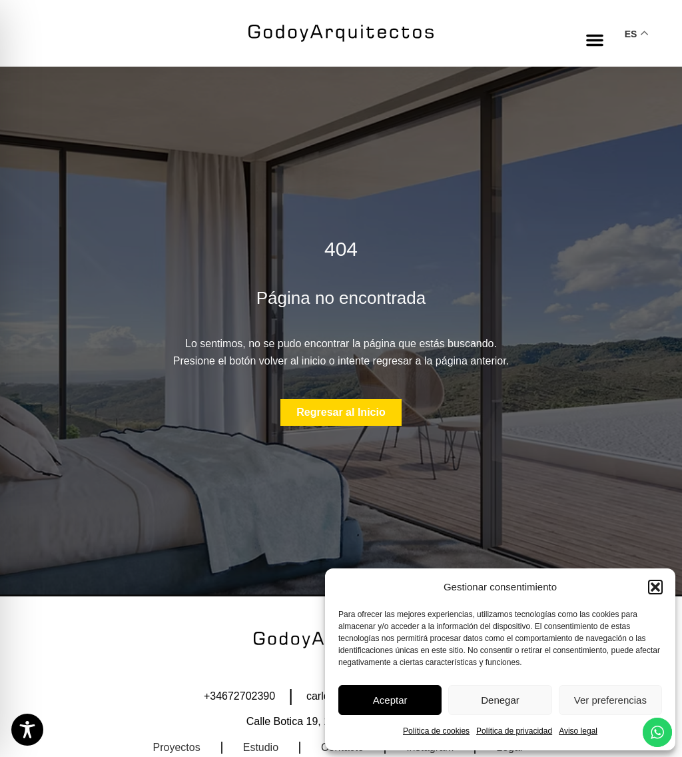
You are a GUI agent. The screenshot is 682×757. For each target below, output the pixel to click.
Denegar (500, 700)
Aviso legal (578, 731)
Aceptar (390, 700)
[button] (655, 587)
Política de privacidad (514, 731)
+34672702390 (239, 696)
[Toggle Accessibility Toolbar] (27, 729)
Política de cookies (436, 731)
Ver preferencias (610, 700)
